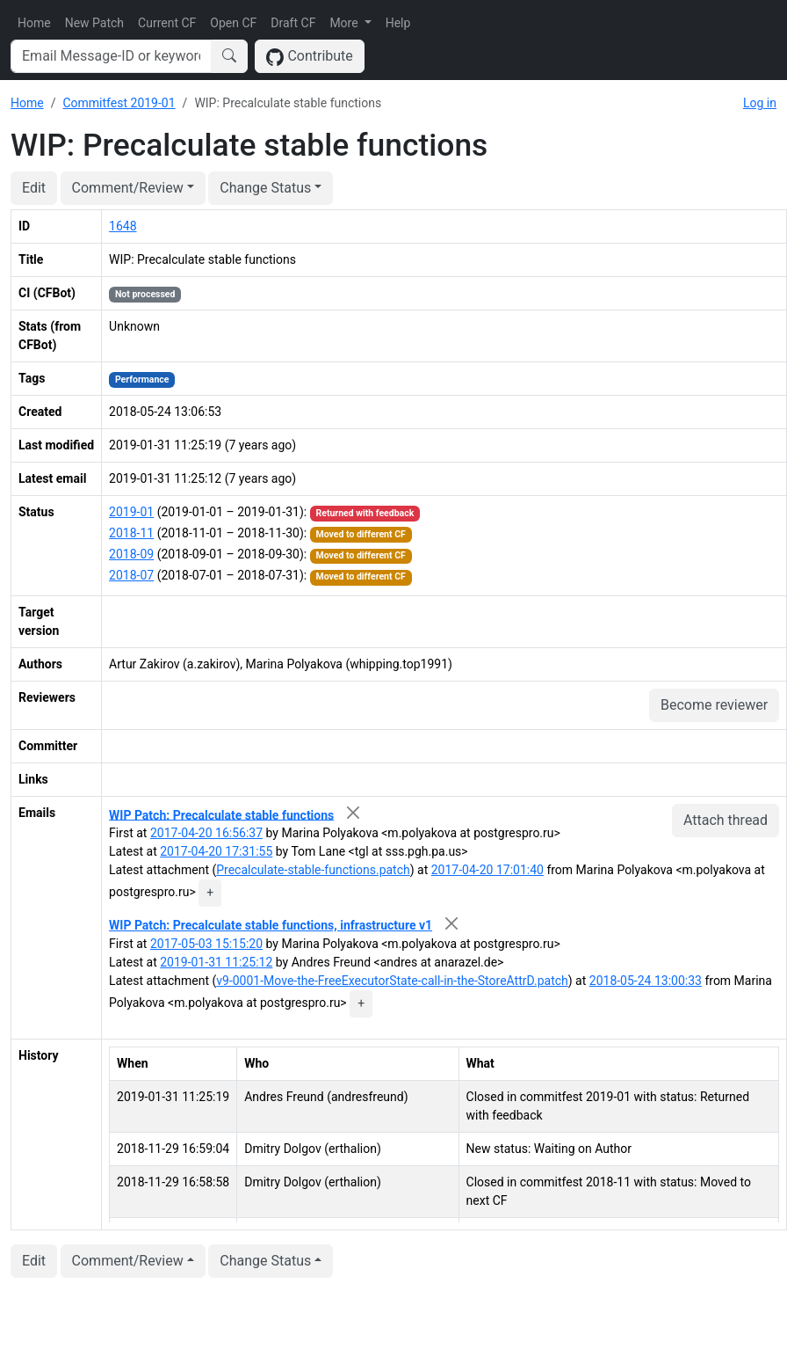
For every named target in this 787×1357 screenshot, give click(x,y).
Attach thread (725, 820)
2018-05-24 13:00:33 (645, 981)
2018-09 (131, 554)
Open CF (233, 23)
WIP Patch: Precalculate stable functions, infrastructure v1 (270, 925)
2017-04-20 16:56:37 (206, 833)
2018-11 (131, 533)
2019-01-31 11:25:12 (216, 962)
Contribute (309, 56)
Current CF (167, 23)
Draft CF (293, 23)
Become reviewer (714, 705)
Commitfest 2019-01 (118, 103)
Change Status (265, 187)
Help (398, 23)
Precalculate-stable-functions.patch (313, 870)
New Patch (94, 23)
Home (34, 23)
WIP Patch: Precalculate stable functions (221, 814)
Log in (759, 103)
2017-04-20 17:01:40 (487, 870)
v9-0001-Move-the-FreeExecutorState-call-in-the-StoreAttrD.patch (392, 981)
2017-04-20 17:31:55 (216, 851)
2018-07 (131, 575)
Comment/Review (128, 187)
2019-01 (131, 512)
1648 (122, 226)
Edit (34, 187)
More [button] (345, 23)
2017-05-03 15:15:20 (206, 944)
